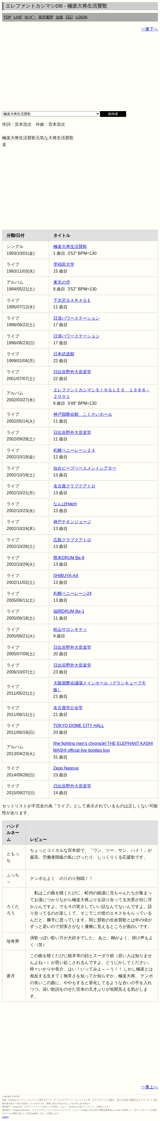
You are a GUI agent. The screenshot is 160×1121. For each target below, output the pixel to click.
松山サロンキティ (70, 629)
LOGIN (81, 17)
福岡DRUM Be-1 (68, 611)
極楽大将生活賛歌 (70, 246)
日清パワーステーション (76, 318)
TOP (7, 17)
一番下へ (149, 29)
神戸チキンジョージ (72, 522)
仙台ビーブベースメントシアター (84, 468)
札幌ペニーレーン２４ (74, 450)
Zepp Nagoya (66, 768)
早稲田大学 (63, 264)
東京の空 (61, 282)
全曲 (59, 17)
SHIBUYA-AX (66, 575)
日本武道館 (63, 354)
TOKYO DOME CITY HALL (78, 725)
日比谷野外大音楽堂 (72, 372)
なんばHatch (65, 504)
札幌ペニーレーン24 (72, 593)
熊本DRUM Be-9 (68, 558)
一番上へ (149, 1087)
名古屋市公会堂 (68, 707)
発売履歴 (45, 17)
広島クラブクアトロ (72, 540)
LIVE (18, 17)
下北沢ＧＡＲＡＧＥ (72, 300)
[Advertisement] (80, 73)
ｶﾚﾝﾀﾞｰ (30, 17)
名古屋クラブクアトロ (74, 486)
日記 (69, 17)
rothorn (5, 1117)
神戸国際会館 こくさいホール (82, 414)
